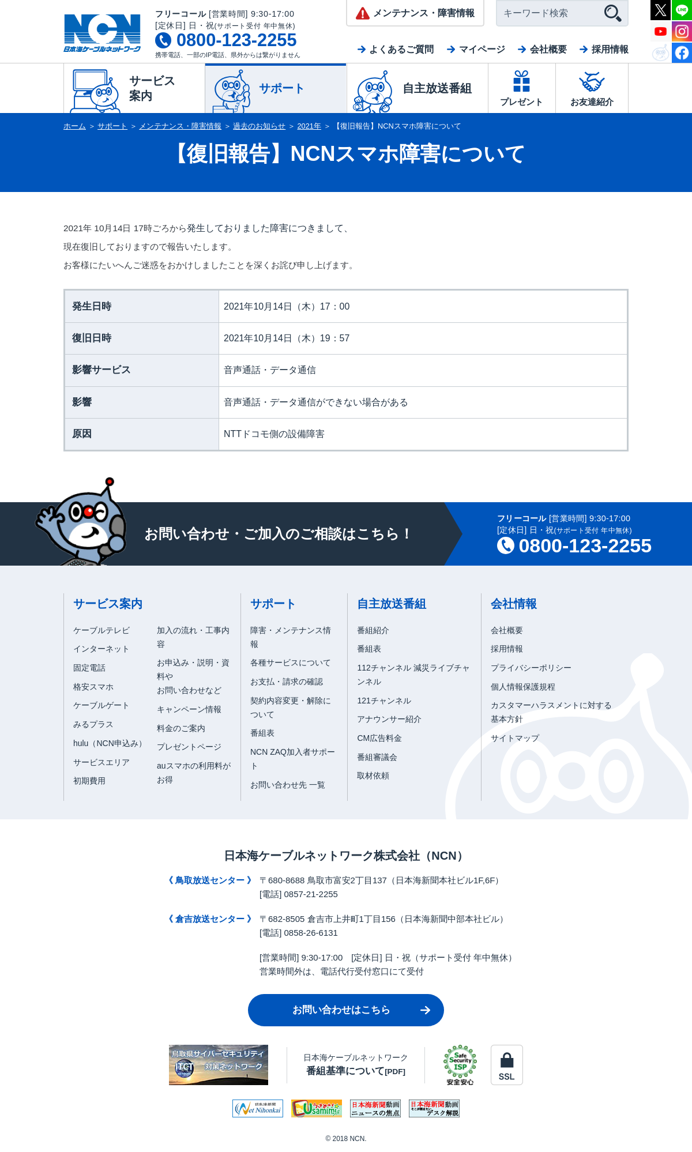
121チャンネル (384, 700)
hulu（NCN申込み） (109, 743)
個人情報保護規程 (523, 686)
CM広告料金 (379, 738)
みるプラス (93, 724)
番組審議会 (377, 757)
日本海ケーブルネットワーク (355, 1064)
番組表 (262, 732)
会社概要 (548, 49)
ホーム (74, 126)
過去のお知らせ (259, 126)
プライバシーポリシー (531, 667)
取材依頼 (373, 775)
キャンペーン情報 (189, 709)
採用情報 (610, 49)
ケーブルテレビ (101, 630)
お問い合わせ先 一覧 (287, 784)
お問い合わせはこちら (341, 1009)
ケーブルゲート (101, 705)
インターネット (101, 648)
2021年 (309, 126)
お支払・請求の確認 (286, 681)
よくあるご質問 (401, 49)
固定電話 (89, 667)
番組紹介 (373, 630)
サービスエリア (101, 762)
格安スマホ (93, 686)
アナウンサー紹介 (389, 719)
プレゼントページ (189, 746)
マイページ (482, 49)
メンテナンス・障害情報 (180, 126)
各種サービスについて (290, 662)
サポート (112, 126)
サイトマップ (515, 738)
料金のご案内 (181, 728)
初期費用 (89, 780)
